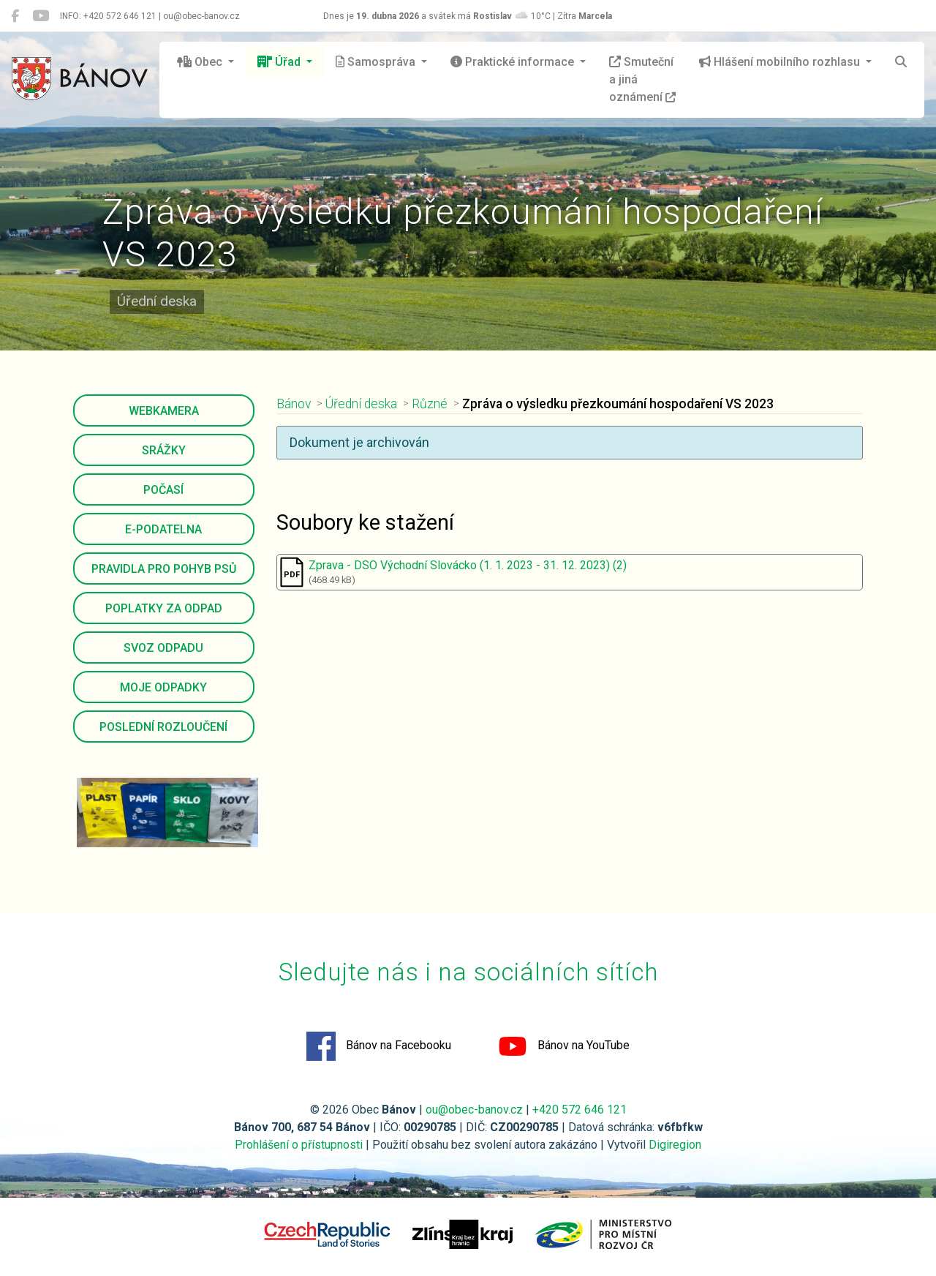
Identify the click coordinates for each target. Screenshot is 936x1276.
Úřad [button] (280, 62)
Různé (430, 404)
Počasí (163, 490)
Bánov (293, 404)
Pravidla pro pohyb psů (163, 569)
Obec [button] (201, 62)
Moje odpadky (163, 687)
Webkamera (164, 411)
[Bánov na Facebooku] (15, 16)
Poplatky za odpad (163, 608)
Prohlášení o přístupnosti (299, 1145)
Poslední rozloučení (163, 727)
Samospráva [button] (377, 62)
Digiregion (675, 1145)
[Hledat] (900, 62)
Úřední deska (361, 404)
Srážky (164, 450)
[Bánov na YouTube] (40, 16)
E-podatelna (163, 529)
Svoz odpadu (163, 648)
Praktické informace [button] (513, 62)
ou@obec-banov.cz (474, 1109)
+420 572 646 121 (579, 1109)
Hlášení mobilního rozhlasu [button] (781, 62)
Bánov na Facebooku (378, 1046)
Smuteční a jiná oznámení (642, 79)
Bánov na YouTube (564, 1046)
